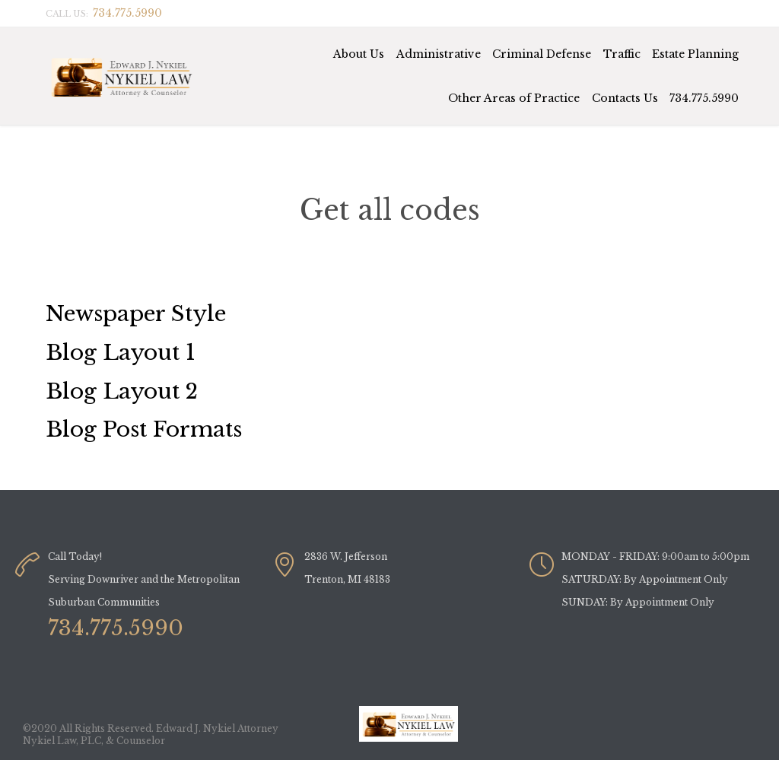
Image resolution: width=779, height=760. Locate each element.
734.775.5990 (704, 98)
